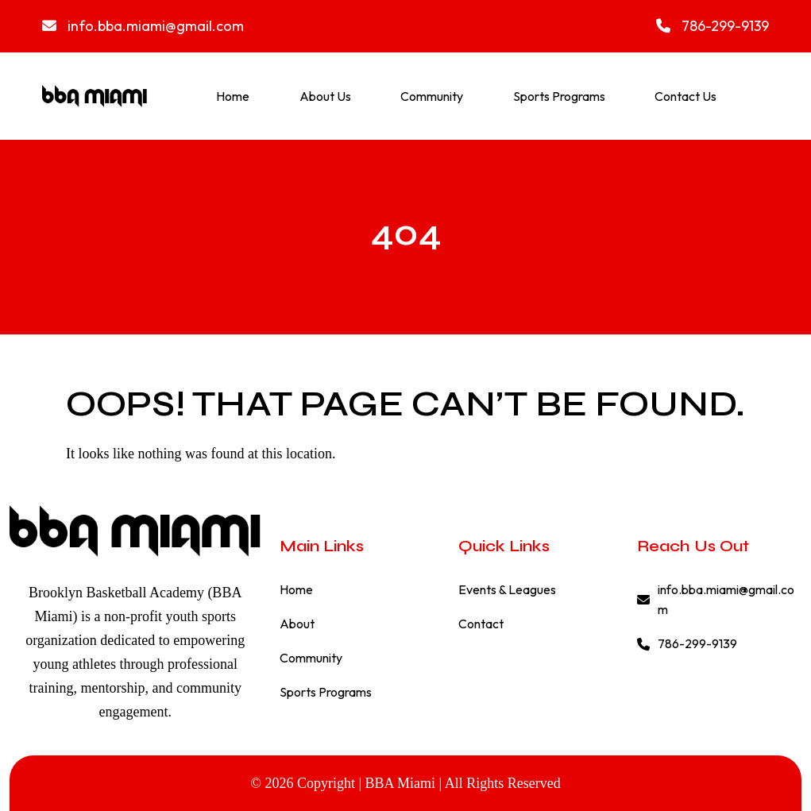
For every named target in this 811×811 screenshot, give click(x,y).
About (297, 623)
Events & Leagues (507, 589)
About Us (325, 96)
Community (431, 96)
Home (232, 96)
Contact (481, 623)
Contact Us (685, 96)
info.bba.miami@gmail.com (143, 26)
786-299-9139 (712, 26)
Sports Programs (559, 96)
